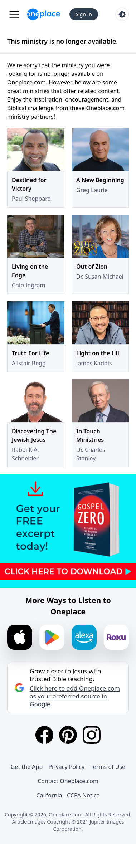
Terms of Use (107, 767)
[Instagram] (92, 735)
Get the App (27, 767)
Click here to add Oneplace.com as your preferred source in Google (75, 696)
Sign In (84, 14)
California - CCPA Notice (67, 795)
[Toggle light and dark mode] (122, 14)
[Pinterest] (68, 735)
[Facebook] (44, 735)
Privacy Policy (66, 767)
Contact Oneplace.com (68, 781)
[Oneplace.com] (43, 14)
